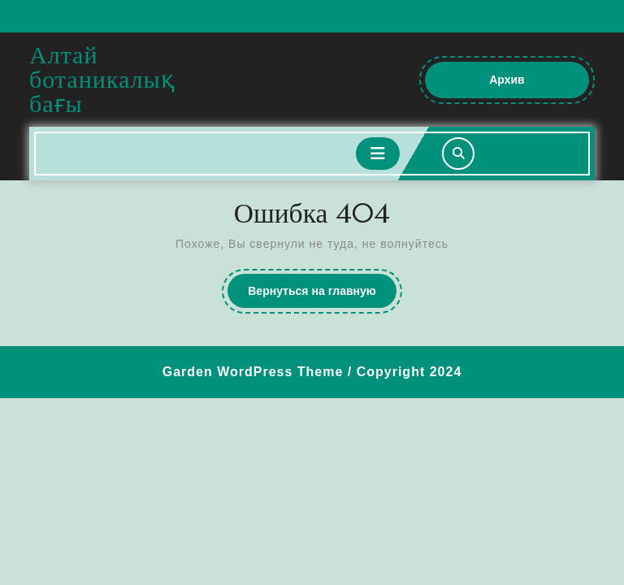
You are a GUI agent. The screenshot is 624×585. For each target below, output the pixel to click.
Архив (523, 84)
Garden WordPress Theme (253, 372)
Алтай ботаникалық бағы (102, 79)
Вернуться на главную (322, 295)
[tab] (378, 153)
